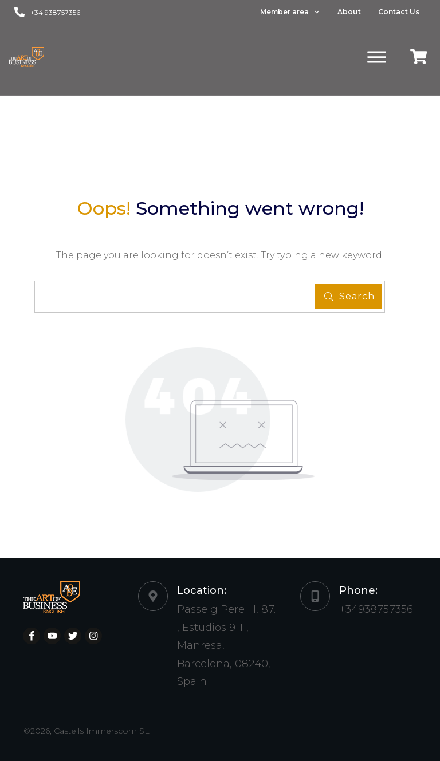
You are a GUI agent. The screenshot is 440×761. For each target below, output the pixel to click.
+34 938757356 (55, 12)
